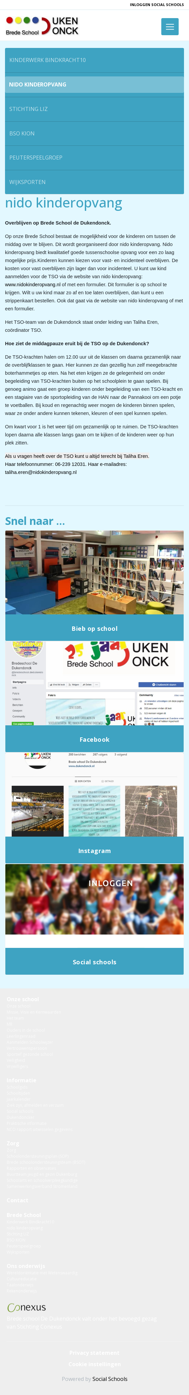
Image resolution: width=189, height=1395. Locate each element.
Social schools (20, 1111)
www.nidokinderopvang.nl (32, 284)
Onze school (23, 999)
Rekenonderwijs (22, 1291)
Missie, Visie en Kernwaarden (34, 1012)
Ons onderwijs (26, 1266)
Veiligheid (16, 1060)
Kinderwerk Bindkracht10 (47, 60)
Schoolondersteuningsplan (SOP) (37, 1156)
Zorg (13, 1143)
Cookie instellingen (94, 1364)
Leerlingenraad (21, 1036)
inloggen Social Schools (157, 4)
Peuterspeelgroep (35, 157)
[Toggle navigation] (170, 26)
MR (9, 1024)
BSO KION (22, 133)
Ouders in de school (26, 1030)
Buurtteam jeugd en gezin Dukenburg (42, 1174)
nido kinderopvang (37, 84)
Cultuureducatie (22, 1279)
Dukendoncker (20, 1117)
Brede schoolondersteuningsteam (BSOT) (46, 1162)
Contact (17, 1200)
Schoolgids (17, 1087)
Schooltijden (18, 1093)
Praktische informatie (27, 1123)
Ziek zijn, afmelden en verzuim (35, 1105)
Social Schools (110, 1379)
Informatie (21, 1080)
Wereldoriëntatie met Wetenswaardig (42, 1273)
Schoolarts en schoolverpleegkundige (42, 1180)
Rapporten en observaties (31, 1168)
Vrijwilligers (17, 1066)
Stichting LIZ (28, 109)
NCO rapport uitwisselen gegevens (39, 1129)
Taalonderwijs (20, 1285)
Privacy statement (94, 1352)
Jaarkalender (19, 1099)
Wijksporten (27, 182)
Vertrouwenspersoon (27, 1048)
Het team (15, 1018)
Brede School (24, 1215)
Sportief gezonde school (30, 1054)
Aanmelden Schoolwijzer (30, 1042)
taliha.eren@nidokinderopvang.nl (41, 472)
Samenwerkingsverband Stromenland (42, 1186)
